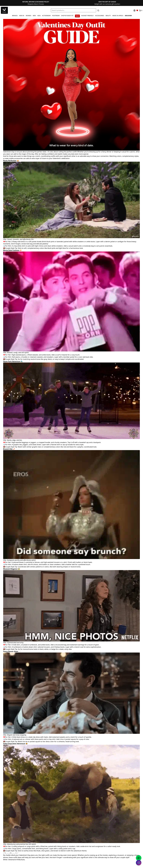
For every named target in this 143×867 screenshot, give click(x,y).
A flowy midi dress (18, 241)
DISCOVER (128, 15)
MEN (34, 15)
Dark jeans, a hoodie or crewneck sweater (27, 357)
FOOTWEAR (56, 15)
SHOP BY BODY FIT (67, 15)
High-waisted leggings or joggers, (24, 442)
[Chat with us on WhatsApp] (138, 858)
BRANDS (15, 15)
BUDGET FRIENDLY (87, 15)
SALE (77, 16)
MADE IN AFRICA (117, 15)
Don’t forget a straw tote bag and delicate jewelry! (29, 244)
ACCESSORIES (99, 15)
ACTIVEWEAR (46, 15)
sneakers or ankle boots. (86, 241)
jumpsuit (21, 846)
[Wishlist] (137, 10)
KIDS (39, 15)
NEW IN (21, 15)
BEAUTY (108, 15)
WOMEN (28, 15)
